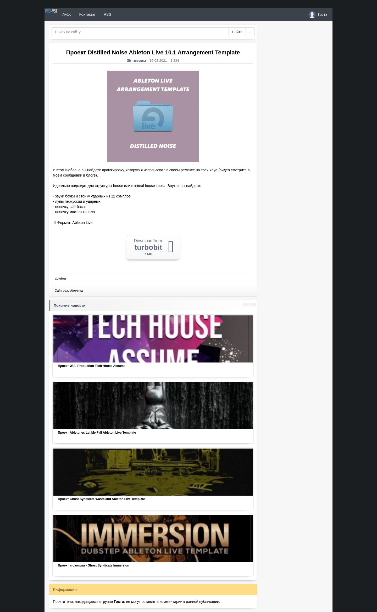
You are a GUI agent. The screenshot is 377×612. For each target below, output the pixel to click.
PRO (60, 14)
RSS (125, 14)
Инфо (85, 14)
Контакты (105, 14)
